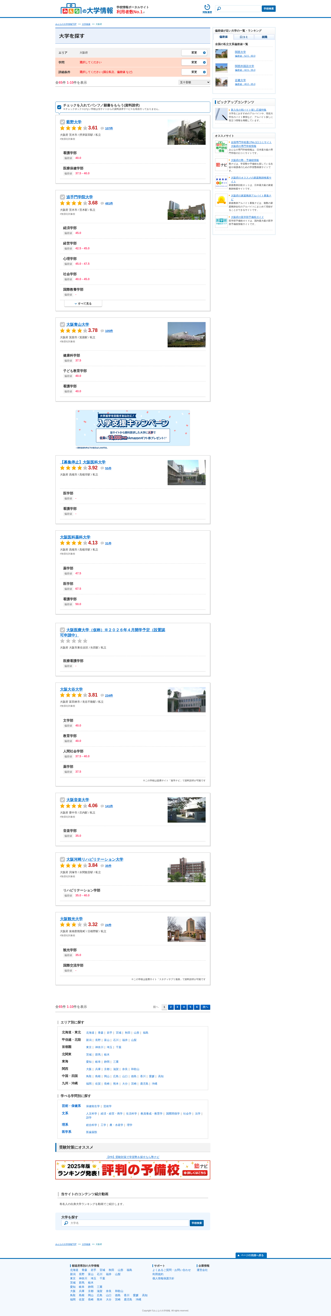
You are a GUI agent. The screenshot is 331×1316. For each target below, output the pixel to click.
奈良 (125, 1069)
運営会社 (202, 1270)
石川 (116, 1040)
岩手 (109, 1032)
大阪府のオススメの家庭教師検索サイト (251, 179)
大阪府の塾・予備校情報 (245, 160)
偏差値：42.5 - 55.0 (245, 70)
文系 (65, 1113)
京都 (107, 1069)
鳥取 (89, 1076)
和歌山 (135, 1069)
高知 (161, 1076)
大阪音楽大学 (77, 800)
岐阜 (98, 1061)
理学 (129, 1125)
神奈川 (99, 1047)
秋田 (127, 1032)
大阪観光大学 (71, 919)
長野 (98, 1040)
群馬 (98, 1054)
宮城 (118, 1032)
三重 (116, 1061)
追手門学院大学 (79, 197)
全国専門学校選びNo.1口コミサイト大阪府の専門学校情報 (251, 144)
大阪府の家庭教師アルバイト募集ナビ (251, 197)
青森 (100, 1032)
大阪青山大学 (77, 324)
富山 (107, 1040)
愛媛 (152, 1076)
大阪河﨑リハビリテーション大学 (94, 859)
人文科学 (91, 1113)
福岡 (89, 1083)
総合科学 (91, 1125)
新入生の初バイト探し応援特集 (248, 109)
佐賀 (98, 1083)
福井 (125, 1040)
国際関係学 (173, 1113)
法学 (198, 1113)
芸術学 (107, 1106)
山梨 (134, 1040)
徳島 (134, 1076)
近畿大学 (240, 80)
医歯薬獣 (91, 1132)
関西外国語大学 (244, 66)
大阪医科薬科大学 (75, 537)
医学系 (66, 1131)
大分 (125, 1083)
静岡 (107, 1061)
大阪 (89, 1069)
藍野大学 (73, 122)
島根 (98, 1076)
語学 (89, 1117)
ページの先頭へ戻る (252, 1255)
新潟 (89, 1040)
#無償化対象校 (67, 139)
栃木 (107, 1054)
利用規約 (157, 1274)
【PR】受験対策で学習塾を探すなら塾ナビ (132, 1157)
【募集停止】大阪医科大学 (83, 462)
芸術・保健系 (71, 1106)
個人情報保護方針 (163, 1278)
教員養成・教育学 (152, 1113)
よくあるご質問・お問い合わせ (171, 1270)
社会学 (187, 1113)
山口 (125, 1076)
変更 (194, 52)
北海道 (90, 1032)
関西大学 (240, 52)
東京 (89, 1047)
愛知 (89, 1061)
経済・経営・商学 (112, 1113)
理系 (65, 1124)
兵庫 (98, 1069)
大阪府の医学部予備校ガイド (247, 217)
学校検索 (269, 8)
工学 (103, 1125)
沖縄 (154, 1083)
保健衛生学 (93, 1106)
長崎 (107, 1083)
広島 (116, 1076)
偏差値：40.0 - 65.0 (245, 84)
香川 (143, 1076)
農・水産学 (116, 1125)
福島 (145, 1032)
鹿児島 (144, 1083)
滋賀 (116, 1069)
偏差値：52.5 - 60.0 (245, 56)
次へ (205, 1006)
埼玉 (109, 1047)
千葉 (118, 1047)
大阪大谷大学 (71, 689)
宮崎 (134, 1083)
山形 (136, 1032)
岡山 (107, 1076)
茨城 (89, 1054)
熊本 (116, 1083)
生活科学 (131, 1113)
